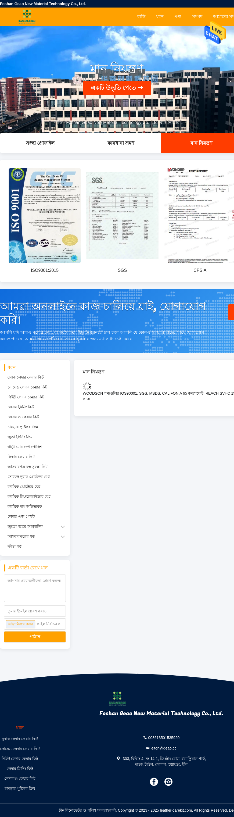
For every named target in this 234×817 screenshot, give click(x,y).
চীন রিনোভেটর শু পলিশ (77, 810)
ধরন (160, 16)
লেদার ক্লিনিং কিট (21, 407)
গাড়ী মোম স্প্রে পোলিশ (25, 447)
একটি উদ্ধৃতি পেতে (113, 87)
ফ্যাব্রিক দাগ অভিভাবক (25, 506)
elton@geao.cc (164, 748)
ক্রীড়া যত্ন (14, 546)
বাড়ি (141, 16)
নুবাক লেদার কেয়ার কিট (26, 377)
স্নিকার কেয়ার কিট (21, 457)
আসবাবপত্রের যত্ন (21, 536)
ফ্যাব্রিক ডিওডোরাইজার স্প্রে (29, 496)
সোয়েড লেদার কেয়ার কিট (27, 387)
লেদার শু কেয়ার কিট (23, 417)
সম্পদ (197, 16)
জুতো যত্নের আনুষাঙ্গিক (25, 526)
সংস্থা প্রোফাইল (40, 143)
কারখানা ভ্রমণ (120, 143)
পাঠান (35, 636)
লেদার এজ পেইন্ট (21, 516)
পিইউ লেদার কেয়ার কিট (26, 397)
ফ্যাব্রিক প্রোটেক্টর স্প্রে (24, 486)
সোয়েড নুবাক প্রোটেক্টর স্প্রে (29, 476)
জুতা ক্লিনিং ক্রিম (20, 437)
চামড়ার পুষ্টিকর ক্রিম (23, 427)
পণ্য (177, 16)
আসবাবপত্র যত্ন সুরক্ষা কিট (28, 467)
